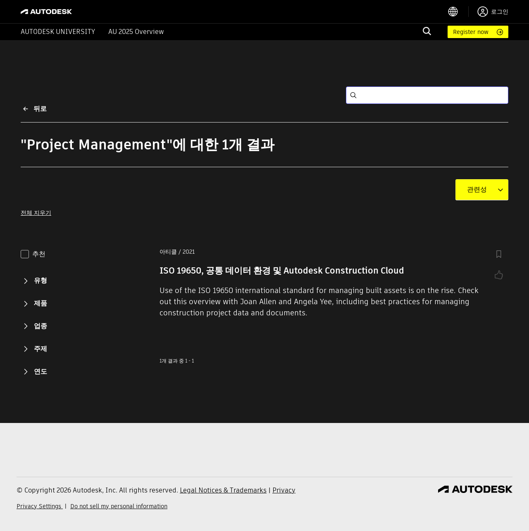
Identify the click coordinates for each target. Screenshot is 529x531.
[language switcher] (458, 11)
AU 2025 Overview (136, 31)
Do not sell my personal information (118, 506)
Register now (470, 32)
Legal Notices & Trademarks (223, 490)
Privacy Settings (40, 506)
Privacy (283, 490)
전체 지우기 (36, 213)
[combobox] (477, 189)
